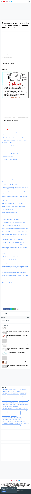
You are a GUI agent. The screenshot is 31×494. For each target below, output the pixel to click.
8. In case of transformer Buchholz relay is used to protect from (14, 153)
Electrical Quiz (5, 402)
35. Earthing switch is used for (7, 263)
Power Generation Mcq (6, 415)
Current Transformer (6, 393)
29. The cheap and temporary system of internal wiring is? (13, 239)
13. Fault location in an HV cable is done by (10, 184)
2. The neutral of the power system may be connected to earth (13, 134)
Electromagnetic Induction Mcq (23, 404)
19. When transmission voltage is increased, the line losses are (13, 206)
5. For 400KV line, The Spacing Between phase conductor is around (15, 145)
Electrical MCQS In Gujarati (7, 400)
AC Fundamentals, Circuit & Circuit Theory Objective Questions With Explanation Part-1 (16, 357)
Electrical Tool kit (5, 404)
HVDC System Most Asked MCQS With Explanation (16, 352)
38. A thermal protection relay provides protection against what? (14, 272)
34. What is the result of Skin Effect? (9, 259)
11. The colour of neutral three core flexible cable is (15, 170)
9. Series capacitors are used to (8, 156)
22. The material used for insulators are (9, 215)
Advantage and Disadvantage (7, 389)
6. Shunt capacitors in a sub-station (8, 148)
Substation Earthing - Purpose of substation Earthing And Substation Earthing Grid (17, 362)
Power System (13, 415)
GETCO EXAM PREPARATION (7, 408)
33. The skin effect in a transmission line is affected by (12, 256)
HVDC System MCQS (17, 408)
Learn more (7, 489)
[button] (1, 1)
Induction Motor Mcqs (6, 410)
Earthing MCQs (23, 395)
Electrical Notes (15, 400)
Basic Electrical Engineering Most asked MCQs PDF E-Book (17, 335)
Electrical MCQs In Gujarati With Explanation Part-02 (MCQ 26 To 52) (18, 349)
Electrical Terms (11, 402)
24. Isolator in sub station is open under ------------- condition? (13, 222)
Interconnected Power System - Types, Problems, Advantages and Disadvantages (18, 332)
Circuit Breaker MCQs (11, 391)
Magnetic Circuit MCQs (23, 410)
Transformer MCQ (5, 425)
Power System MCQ (18, 417)
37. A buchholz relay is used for (8, 270)
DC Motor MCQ (9, 395)
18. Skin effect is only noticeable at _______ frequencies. (13, 203)
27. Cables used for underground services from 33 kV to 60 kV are (14, 231)
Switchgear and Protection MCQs (8, 423)
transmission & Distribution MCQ (15, 425)
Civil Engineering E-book (20, 391)
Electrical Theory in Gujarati (20, 402)
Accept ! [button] (3, 491)
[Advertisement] (15, 11)
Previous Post (3, 317)
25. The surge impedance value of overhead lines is (11, 225)
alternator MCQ (15, 389)
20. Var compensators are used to (8, 209)
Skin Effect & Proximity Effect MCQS (20, 421)
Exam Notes (4, 406)
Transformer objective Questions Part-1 (14, 339)
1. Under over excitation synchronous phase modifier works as (13, 132)
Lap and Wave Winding (14, 410)
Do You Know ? (16, 395)
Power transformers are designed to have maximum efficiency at (18, 366)
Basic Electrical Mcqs (23, 389)
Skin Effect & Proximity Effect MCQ (8, 421)
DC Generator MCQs (23, 393)
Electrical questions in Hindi (23, 400)
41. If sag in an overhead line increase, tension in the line (12, 282)
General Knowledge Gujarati (12, 406)
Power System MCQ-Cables (7, 419)
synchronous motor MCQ (18, 423)
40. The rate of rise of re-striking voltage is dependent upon (13, 279)
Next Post (28, 317)
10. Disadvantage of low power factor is (9, 159)
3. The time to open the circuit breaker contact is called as (13, 137)
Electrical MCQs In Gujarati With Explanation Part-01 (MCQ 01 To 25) (18, 344)
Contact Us (18, 492)
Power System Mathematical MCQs (8, 417)
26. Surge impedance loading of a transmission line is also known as (15, 228)
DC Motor (4, 395)
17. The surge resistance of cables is (8, 200)
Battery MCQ (5, 391)
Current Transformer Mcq (14, 393)
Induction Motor (25, 408)
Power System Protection (17, 419)
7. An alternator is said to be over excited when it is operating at (14, 150)
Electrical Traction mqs (13, 404)
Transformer (26, 423)
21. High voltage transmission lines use (9, 212)
